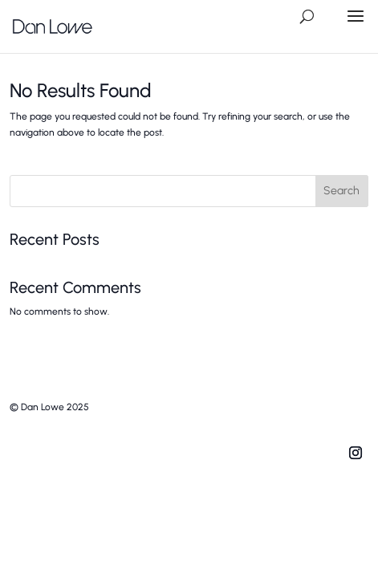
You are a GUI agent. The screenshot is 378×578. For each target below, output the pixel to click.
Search (341, 190)
